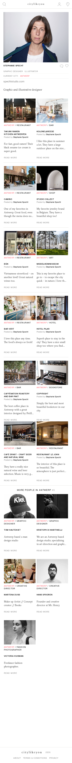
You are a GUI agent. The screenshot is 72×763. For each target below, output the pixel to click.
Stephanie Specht (13, 66)
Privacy (54, 758)
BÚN (6, 264)
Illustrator (31, 71)
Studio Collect (45, 199)
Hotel (52, 323)
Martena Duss (12, 595)
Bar (51, 125)
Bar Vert (9, 329)
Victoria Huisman (14, 656)
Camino (8, 199)
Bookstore (56, 387)
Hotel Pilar (43, 329)
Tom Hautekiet (12, 530)
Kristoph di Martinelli (49, 530)
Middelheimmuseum (48, 264)
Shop (52, 193)
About (17, 758)
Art (51, 258)
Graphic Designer (13, 71)
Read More (10, 158)
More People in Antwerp (36, 490)
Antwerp (25, 76)
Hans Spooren (45, 595)
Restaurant (24, 125)
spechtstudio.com (13, 81)
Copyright (42, 394)
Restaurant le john (48, 454)
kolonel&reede (45, 131)
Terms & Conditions (35, 758)
